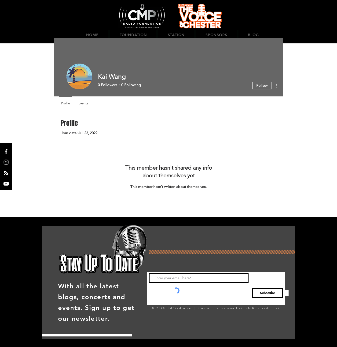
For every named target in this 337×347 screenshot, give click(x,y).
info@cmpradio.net (262, 308)
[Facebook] (6, 151)
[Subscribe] (267, 293)
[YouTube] (6, 183)
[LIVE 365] (6, 173)
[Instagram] (6, 162)
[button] (133, 35)
